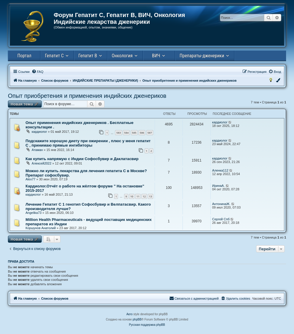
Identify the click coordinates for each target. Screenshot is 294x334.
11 (137, 196)
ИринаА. (218, 185)
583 (118, 133)
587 (150, 133)
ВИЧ (156, 55)
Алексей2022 (41, 163)
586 (142, 133)
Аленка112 (220, 170)
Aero (129, 314)
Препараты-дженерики (202, 55)
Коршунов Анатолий (41, 228)
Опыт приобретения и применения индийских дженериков (87, 96)
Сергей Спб (220, 219)
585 (134, 133)
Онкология (122, 55)
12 (144, 196)
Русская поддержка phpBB (147, 324)
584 (126, 133)
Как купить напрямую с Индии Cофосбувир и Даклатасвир (82, 159)
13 (150, 196)
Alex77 (31, 179)
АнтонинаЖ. (221, 204)
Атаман (37, 150)
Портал (24, 55)
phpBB (137, 319)
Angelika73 (33, 212)
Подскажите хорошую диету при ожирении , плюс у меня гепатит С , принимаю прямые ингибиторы (88, 143)
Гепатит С (54, 55)
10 (131, 196)
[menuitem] (37, 71)
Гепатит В (87, 55)
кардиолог (39, 131)
